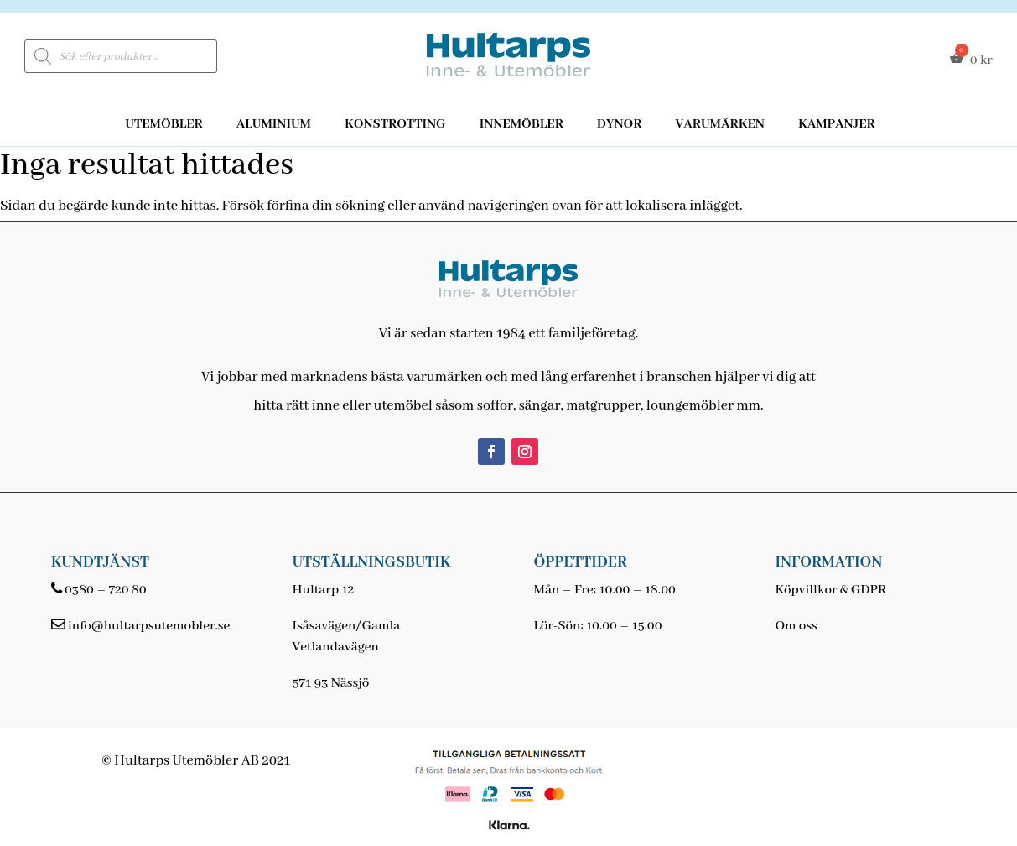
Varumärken (719, 124)
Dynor (619, 124)
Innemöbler (521, 124)
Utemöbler (164, 124)
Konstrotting (395, 124)
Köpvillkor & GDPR (830, 590)
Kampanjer (836, 124)
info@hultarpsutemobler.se (149, 626)
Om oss (796, 626)
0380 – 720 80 (106, 590)
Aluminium (273, 124)
